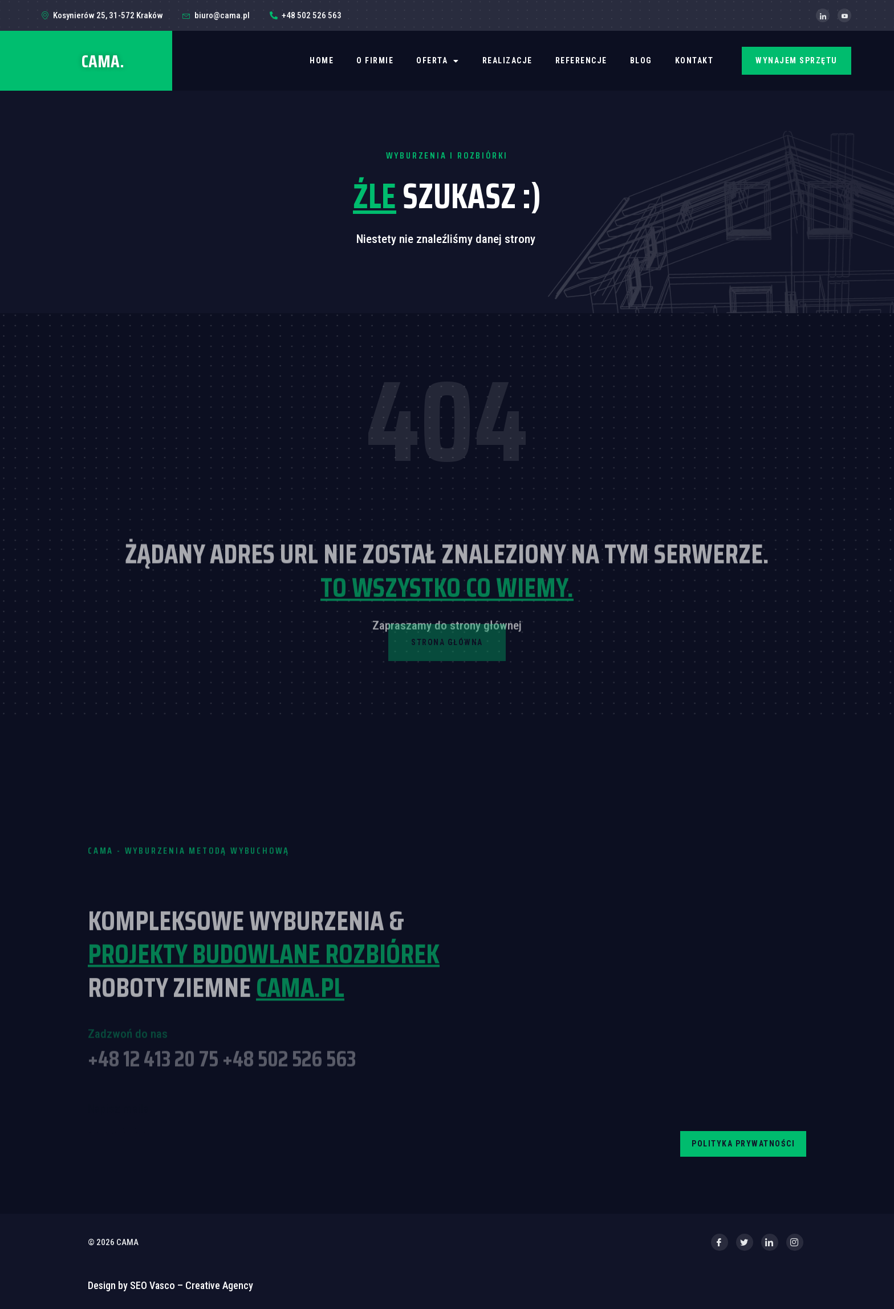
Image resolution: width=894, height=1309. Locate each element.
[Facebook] (719, 1242)
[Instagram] (794, 1242)
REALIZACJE (507, 60)
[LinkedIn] (823, 15)
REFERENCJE (581, 60)
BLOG (641, 60)
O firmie (374, 60)
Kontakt (694, 60)
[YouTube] (844, 15)
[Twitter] (744, 1242)
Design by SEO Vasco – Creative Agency (170, 1285)
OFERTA (438, 61)
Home (322, 60)
